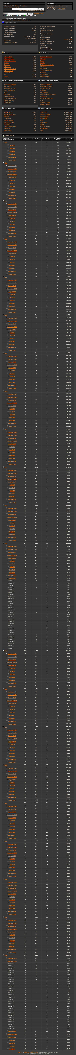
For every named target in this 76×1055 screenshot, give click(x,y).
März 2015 (12, 573)
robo (41, 130)
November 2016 (12, 511)
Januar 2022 (12, 312)
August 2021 (12, 330)
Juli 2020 (12, 371)
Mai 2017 (12, 491)
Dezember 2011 (12, 768)
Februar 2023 (12, 271)
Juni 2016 (12, 526)
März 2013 (12, 718)
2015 (6, 543)
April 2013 (12, 715)
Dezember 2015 (12, 546)
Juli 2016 (12, 523)
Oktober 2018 (12, 438)
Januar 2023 (12, 274)
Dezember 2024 (12, 204)
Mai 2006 (12, 1046)
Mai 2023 (12, 262)
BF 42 (5, 92)
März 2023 (12, 268)
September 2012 (12, 739)
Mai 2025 (12, 186)
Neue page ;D (7, 102)
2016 (6, 505)
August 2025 (12, 177)
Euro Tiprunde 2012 (9, 90)
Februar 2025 (12, 195)
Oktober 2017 (12, 476)
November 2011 (12, 771)
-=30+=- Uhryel (8, 57)
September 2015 (12, 555)
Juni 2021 (12, 335)
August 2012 (12, 741)
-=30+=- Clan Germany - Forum (9, 18)
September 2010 (12, 815)
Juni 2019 (12, 412)
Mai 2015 (12, 567)
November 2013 (12, 695)
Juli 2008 (12, 897)
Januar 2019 (12, 426)
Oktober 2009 (12, 850)
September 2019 (12, 403)
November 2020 (12, 359)
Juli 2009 (12, 859)
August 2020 (12, 368)
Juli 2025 (12, 180)
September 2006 (12, 1034)
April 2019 (12, 417)
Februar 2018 (12, 461)
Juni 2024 (12, 221)
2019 (6, 391)
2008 (6, 879)
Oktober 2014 (12, 660)
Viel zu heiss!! (7, 86)
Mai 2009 (12, 864)
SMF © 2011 (27, 1052)
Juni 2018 (12, 450)
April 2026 (12, 151)
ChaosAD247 (43, 118)
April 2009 (12, 867)
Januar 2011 (12, 800)
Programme (43, 68)
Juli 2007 (12, 935)
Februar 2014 (12, 683)
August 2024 (12, 215)
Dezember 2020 (12, 356)
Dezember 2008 (12, 882)
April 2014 (12, 677)
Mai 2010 (12, 826)
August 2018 (12, 444)
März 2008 (12, 908)
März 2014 (12, 680)
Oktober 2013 (12, 698)
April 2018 (12, 455)
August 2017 (12, 482)
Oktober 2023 (12, 248)
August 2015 (12, 558)
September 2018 (12, 441)
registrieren (24, 5)
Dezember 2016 (12, 508)
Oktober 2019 (12, 400)
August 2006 (12, 1037)
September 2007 (12, 929)
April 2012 (12, 753)
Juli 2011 (12, 782)
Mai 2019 (12, 414)
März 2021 (12, 344)
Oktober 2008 (12, 888)
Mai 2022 (12, 300)
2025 (6, 163)
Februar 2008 (12, 911)
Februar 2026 (12, 157)
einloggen (17, 5)
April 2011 (12, 791)
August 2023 (12, 253)
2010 (6, 803)
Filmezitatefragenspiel (10, 84)
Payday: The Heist (9, 100)
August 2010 (12, 818)
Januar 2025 (12, 198)
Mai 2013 (12, 712)
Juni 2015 (12, 564)
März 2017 (12, 496)
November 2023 (12, 245)
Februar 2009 (12, 873)
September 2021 (12, 327)
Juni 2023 (12, 259)
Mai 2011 (12, 788)
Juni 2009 (12, 862)
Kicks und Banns (44, 76)
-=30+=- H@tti (61, 9)
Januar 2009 (12, 876)
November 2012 (12, 733)
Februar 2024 (12, 233)
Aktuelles (42, 63)
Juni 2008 (12, 900)
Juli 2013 (12, 706)
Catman (6, 76)
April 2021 (12, 341)
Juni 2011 (12, 785)
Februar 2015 (12, 575)
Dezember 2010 (12, 806)
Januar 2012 (12, 762)
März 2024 (12, 230)
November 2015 (12, 549)
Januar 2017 (12, 502)
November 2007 (12, 923)
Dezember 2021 (12, 318)
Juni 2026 (12, 145)
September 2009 (12, 853)
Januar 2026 (12, 160)
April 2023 (12, 265)
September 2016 (12, 517)
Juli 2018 (12, 447)
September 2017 (12, 479)
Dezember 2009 (12, 844)
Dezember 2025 (12, 166)
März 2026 (12, 154)
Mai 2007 (12, 941)
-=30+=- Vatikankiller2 (10, 69)
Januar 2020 (12, 388)
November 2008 (12, 885)
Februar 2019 (12, 423)
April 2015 (12, 570)
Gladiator (6, 63)
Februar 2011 (12, 797)
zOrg (41, 120)
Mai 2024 (12, 224)
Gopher (42, 124)
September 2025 (12, 174)
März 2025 (12, 192)
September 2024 (12, 212)
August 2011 (12, 780)
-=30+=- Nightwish (9, 120)
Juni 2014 (12, 671)
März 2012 (12, 756)
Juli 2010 (12, 821)
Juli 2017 (12, 485)
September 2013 (12, 701)
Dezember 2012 (12, 730)
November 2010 (12, 809)
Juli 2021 (12, 332)
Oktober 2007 (12, 926)
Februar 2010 (12, 835)
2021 (6, 315)
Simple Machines (34, 1052)
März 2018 (12, 458)
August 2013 (12, 703)
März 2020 (12, 382)
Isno (5, 74)
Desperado (7, 65)
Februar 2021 (12, 347)
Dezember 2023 (12, 242)
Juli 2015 (12, 561)
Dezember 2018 (12, 432)
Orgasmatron (7, 118)
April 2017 (12, 493)
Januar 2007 (12, 952)
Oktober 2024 (12, 210)
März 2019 (12, 420)
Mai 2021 (12, 338)
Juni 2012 (12, 747)
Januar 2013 (12, 724)
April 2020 (12, 379)
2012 (6, 727)
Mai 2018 (12, 453)
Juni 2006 (12, 1043)
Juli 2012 (12, 744)
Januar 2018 (12, 464)
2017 (6, 467)
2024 (6, 201)
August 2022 (12, 292)
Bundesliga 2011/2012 (10, 88)
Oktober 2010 (12, 812)
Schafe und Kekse (9, 96)
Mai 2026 (12, 148)
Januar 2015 (12, 578)
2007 (6, 917)
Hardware (43, 72)
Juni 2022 (12, 297)
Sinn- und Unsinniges (46, 57)
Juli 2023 (12, 256)
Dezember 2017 (12, 470)
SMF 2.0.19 (20, 1052)
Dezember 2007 (12, 920)
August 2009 (12, 856)
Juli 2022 (12, 294)
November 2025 (12, 169)
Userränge (7, 94)
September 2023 (12, 251)
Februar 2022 (12, 309)
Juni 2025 (12, 183)
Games (42, 61)
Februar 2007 (12, 949)
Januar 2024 (12, 236)
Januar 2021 (12, 350)
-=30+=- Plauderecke (46, 70)
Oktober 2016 (12, 514)
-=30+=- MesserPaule (10, 61)
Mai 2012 (12, 750)
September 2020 (12, 365)
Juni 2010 (12, 823)
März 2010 (12, 832)
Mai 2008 (12, 902)
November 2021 (12, 321)
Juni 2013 (12, 709)
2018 (6, 429)
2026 (6, 142)
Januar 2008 (12, 914)
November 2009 (12, 847)
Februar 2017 (12, 499)
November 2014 (12, 657)
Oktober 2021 (12, 324)
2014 (6, 651)
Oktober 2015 (12, 552)
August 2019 (12, 406)
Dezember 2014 (12, 654)
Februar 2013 (12, 721)
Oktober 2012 (12, 736)
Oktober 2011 (12, 774)
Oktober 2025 (12, 172)
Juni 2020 (12, 373)
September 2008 (12, 891)
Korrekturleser (8, 130)
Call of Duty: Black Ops (10, 98)
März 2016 (12, 534)
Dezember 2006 (12, 958)
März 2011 (12, 794)
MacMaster (7, 128)
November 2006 (12, 961)
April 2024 (12, 227)
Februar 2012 (12, 759)
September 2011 (12, 777)
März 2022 (12, 306)
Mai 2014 (12, 674)
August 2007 (12, 932)
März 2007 (12, 946)
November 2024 (12, 207)
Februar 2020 (12, 385)
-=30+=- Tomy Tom (9, 59)
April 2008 (12, 905)
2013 (6, 689)
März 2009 (12, 870)
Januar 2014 (12, 686)
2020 (6, 353)
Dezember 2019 (12, 394)
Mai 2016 (12, 529)
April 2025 (12, 189)
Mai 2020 (12, 376)
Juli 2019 (12, 409)
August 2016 (12, 520)
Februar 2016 (12, 537)
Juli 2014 (12, 668)
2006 (6, 955)
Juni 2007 (12, 938)
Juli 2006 (12, 1040)
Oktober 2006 (12, 1031)
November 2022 (12, 283)
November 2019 (12, 397)
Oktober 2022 (12, 286)
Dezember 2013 (12, 692)
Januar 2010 (12, 838)
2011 (6, 765)
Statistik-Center (22, 18)
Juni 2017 (12, 488)
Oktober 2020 (12, 362)
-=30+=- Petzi (7, 67)
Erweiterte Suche (38, 13)
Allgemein (43, 59)
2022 (6, 277)
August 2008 (12, 894)
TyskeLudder (43, 112)
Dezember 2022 (12, 280)
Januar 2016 (12, 540)
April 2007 (12, 943)
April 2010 (12, 829)
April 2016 (12, 532)
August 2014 (12, 665)
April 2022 (12, 303)
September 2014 (12, 662)
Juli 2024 (12, 218)
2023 (6, 239)
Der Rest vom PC (45, 74)
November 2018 (12, 435)
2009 (6, 841)
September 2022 (12, 289)
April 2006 (12, 1049)
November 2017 (12, 473)
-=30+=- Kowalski (45, 126)
